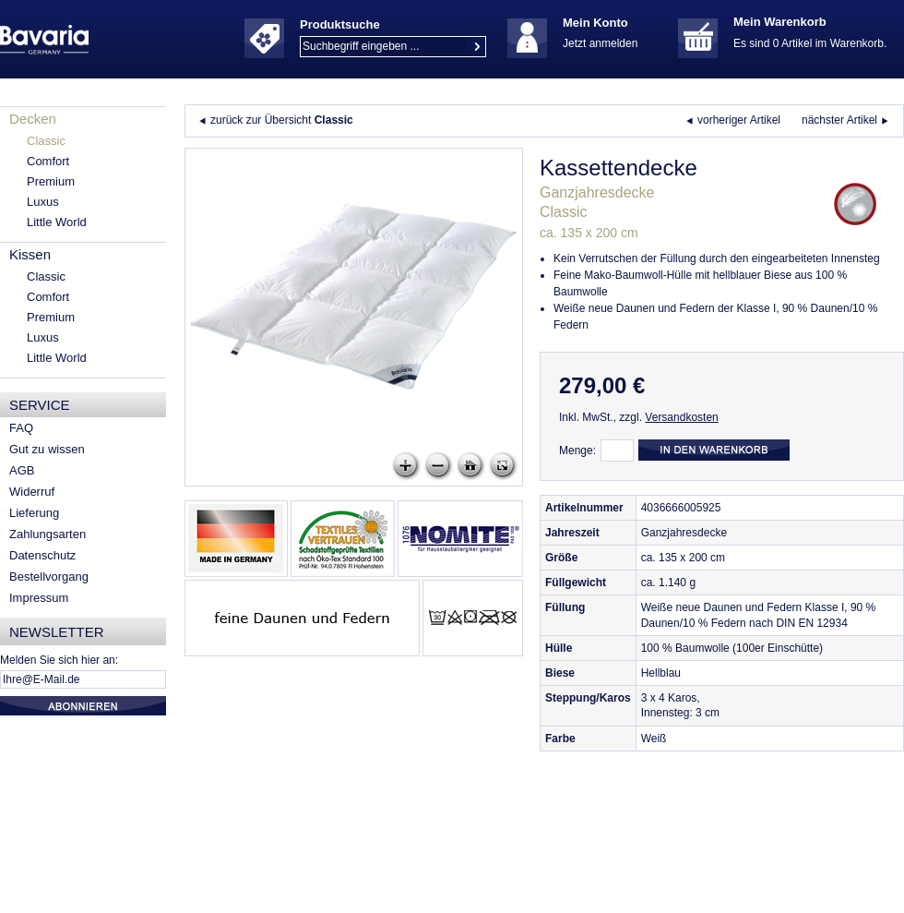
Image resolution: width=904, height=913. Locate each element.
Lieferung (34, 513)
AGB (21, 470)
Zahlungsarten (47, 534)
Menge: (577, 450)
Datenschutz (42, 555)
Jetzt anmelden (600, 43)
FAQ (21, 428)
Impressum (38, 598)
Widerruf (31, 492)
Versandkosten (681, 417)
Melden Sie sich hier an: (59, 660)
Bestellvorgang (49, 576)
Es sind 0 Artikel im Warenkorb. (809, 43)
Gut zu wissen (47, 449)
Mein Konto (595, 23)
